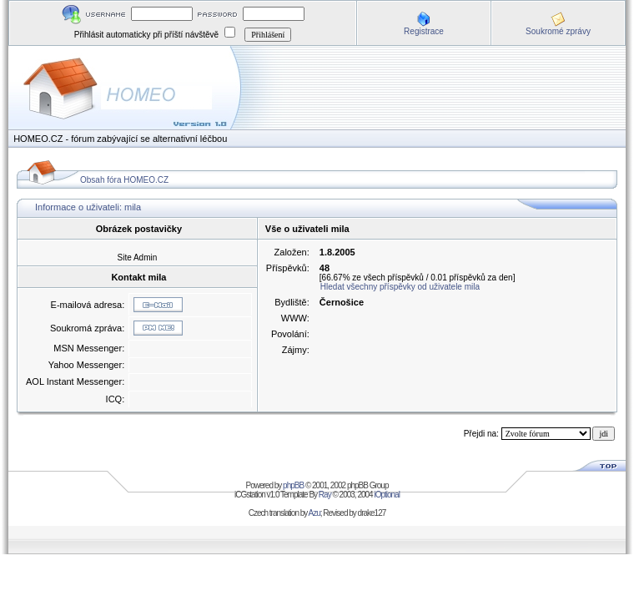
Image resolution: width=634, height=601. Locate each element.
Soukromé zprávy (558, 31)
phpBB (293, 485)
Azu (314, 513)
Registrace (424, 31)
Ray (325, 494)
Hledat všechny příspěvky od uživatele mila (400, 286)
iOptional (386, 494)
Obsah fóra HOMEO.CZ (124, 179)
